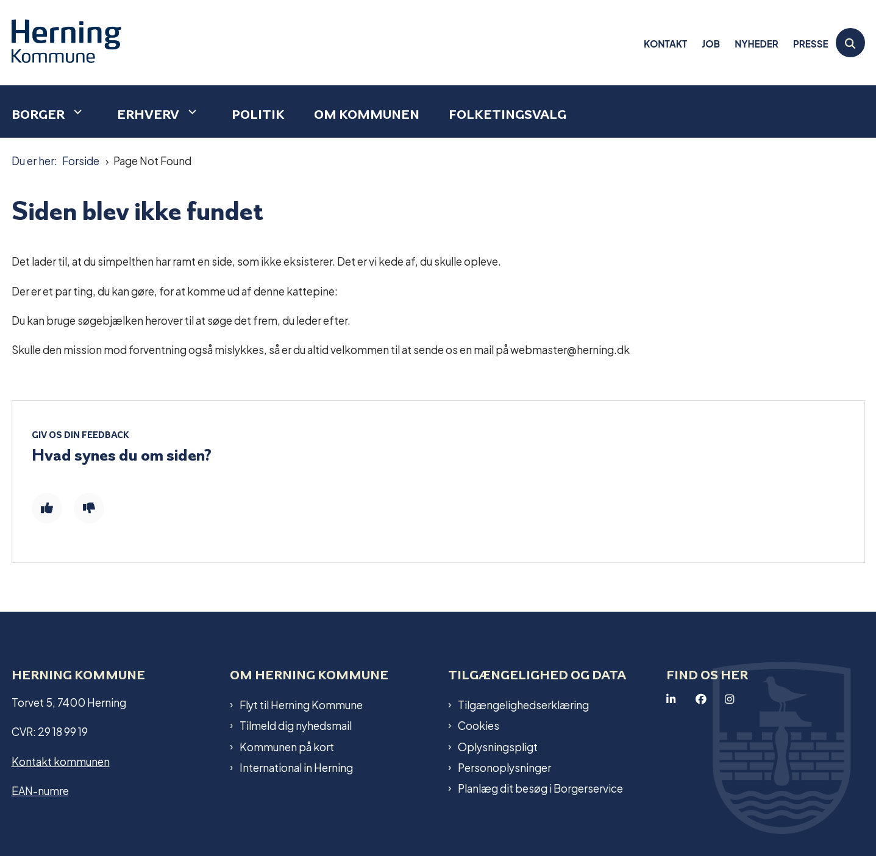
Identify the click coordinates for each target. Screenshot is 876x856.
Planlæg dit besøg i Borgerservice (540, 788)
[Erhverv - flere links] (190, 111)
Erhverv (148, 114)
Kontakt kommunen (61, 760)
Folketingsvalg (507, 114)
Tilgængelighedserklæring (523, 704)
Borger (38, 114)
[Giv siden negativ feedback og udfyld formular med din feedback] (89, 508)
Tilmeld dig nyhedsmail (296, 725)
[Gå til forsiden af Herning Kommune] (66, 42)
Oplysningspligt (498, 746)
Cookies (478, 725)
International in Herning (296, 767)
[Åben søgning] (850, 42)
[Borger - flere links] (76, 111)
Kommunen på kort (287, 746)
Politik (258, 114)
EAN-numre (40, 790)
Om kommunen (366, 114)
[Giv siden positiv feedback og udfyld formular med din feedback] (47, 508)
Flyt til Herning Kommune (301, 704)
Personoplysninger (504, 767)
